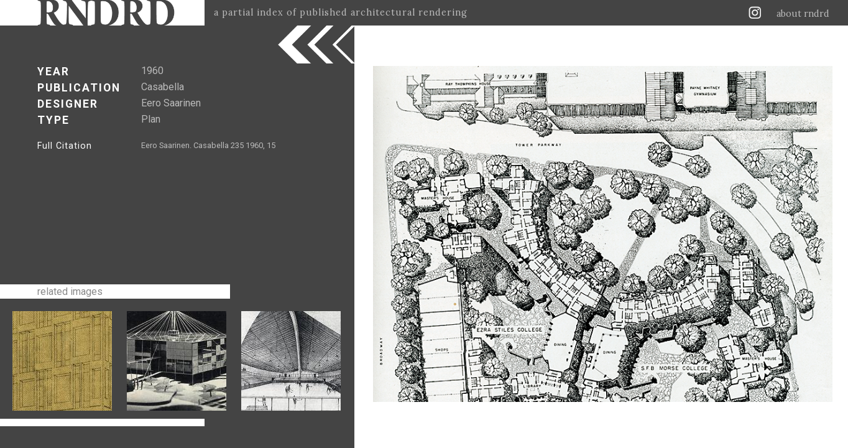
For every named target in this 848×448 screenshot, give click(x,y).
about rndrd (803, 13)
